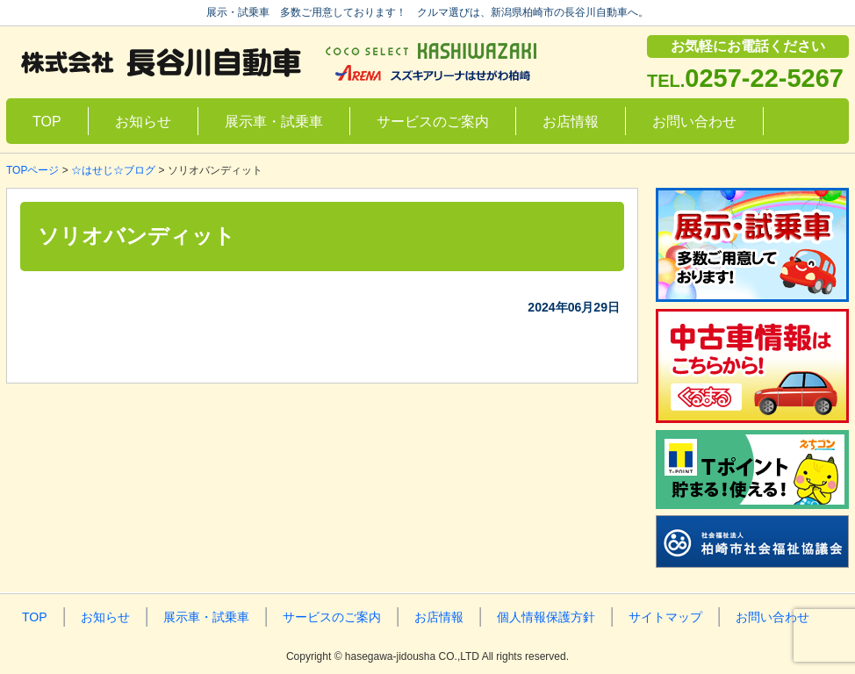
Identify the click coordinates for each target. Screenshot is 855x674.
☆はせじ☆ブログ (113, 170)
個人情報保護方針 (546, 617)
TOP (46, 121)
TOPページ (32, 170)
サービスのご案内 (433, 121)
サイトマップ (665, 617)
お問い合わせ (694, 121)
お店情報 (570, 121)
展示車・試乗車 (274, 121)
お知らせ (143, 121)
